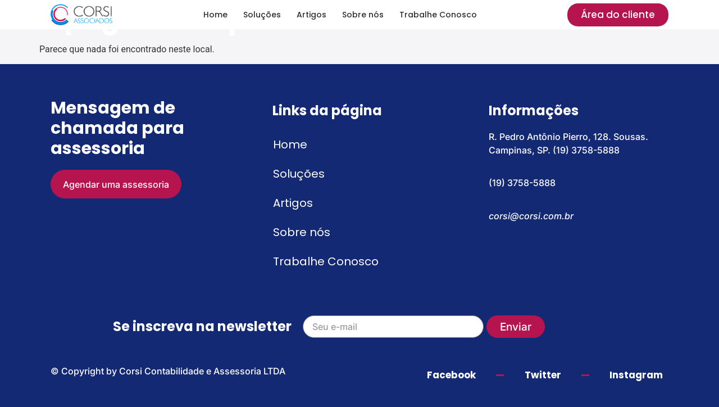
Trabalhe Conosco (438, 14)
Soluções (262, 14)
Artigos (311, 14)
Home (215, 14)
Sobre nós (363, 14)
